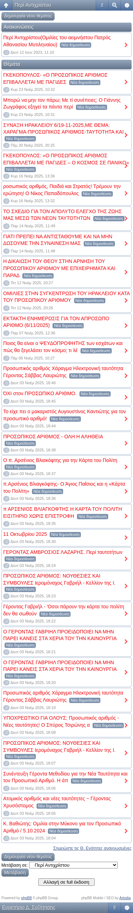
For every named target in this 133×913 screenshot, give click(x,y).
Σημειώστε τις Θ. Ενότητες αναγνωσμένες (92, 848)
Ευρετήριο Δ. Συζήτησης (28, 907)
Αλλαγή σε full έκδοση (66, 882)
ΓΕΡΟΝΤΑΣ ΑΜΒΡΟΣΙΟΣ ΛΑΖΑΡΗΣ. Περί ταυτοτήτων (62, 552)
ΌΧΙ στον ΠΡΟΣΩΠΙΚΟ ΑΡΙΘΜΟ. (40, 393)
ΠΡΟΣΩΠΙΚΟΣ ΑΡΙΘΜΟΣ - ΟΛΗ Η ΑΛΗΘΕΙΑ (53, 436)
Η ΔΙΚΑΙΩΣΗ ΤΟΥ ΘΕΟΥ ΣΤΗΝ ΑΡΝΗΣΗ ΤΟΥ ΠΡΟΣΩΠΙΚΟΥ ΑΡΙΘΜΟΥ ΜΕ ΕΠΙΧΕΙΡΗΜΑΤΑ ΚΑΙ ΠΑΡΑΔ (59, 268)
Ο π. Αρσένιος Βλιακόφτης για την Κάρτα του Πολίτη (60, 460)
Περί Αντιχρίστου (33, 5)
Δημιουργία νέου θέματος (28, 15)
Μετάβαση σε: (14, 865)
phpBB (26, 898)
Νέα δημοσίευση (75, 45)
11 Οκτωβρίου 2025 (25, 534)
